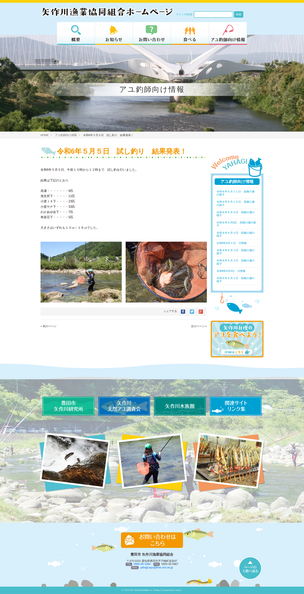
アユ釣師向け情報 (66, 135)
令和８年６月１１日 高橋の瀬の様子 (236, 193)
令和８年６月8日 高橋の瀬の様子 (235, 224)
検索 (238, 14)
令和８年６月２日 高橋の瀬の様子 (236, 280)
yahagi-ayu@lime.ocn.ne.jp (156, 567)
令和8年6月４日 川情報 (232, 243)
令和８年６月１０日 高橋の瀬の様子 (236, 203)
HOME (45, 135)
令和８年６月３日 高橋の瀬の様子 (236, 262)
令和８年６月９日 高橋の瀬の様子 (236, 214)
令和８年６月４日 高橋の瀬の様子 (236, 252)
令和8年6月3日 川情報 (231, 270)
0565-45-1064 (142, 564)
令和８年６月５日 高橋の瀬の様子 (236, 234)
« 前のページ (48, 326)
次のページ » (199, 326)
